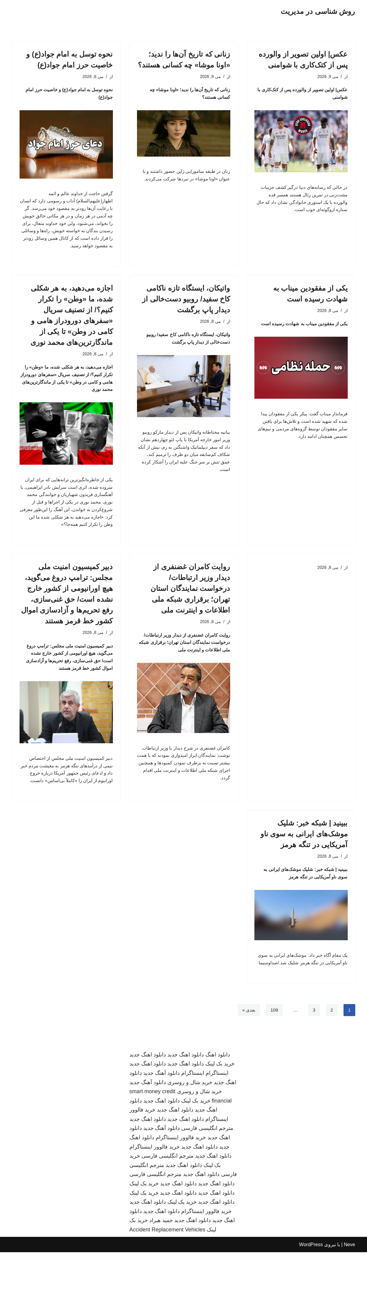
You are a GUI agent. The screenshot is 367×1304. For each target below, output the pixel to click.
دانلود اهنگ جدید (185, 1106)
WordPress (311, 1296)
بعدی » (247, 1061)
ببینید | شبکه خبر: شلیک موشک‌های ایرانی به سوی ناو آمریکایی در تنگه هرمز (304, 873)
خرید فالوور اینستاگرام (181, 1189)
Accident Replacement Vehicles (167, 1281)
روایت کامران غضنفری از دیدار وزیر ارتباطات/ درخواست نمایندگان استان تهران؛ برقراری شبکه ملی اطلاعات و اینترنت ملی (190, 613)
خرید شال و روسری (189, 1134)
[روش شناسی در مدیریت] (318, 11)
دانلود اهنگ (217, 1106)
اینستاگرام (217, 1125)
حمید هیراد (161, 1272)
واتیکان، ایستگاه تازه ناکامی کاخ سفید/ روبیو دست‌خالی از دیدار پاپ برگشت (186, 315)
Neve (349, 1296)
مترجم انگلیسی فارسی (207, 1180)
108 (273, 1061)
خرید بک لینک (220, 1116)
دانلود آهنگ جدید (161, 1125)
